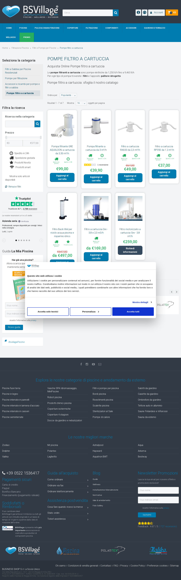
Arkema (142, 451)
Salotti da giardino (147, 388)
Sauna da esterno (147, 417)
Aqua (140, 445)
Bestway (142, 456)
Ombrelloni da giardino (149, 399)
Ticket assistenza (67, 519)
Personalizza (90, 311)
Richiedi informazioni (130, 259)
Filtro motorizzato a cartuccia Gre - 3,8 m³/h (130, 236)
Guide (95, 479)
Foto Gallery (98, 505)
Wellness (96, 484)
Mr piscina (52, 445)
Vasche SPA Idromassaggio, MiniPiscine (62, 390)
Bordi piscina (99, 394)
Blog (96, 473)
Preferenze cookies (157, 565)
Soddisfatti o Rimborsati (13, 505)
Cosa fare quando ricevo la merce (67, 507)
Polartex (51, 451)
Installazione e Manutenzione (105, 490)
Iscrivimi (147, 514)
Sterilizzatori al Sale (103, 411)
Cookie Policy (138, 565)
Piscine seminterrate (12, 417)
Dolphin (6, 451)
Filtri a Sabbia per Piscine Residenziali (18, 71)
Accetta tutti (133, 311)
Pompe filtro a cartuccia (20, 93)
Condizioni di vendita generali (83, 565)
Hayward (97, 451)
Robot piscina (54, 397)
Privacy (124, 565)
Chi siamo (60, 565)
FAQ (116, 565)
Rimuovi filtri (13, 186)
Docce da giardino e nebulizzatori (64, 420)
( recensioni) (168, 526)
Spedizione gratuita (22, 158)
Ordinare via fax (67, 486)
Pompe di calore (101, 417)
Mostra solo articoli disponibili (17, 178)
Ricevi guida (14, 327)
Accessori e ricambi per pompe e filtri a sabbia (22, 86)
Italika (5, 456)
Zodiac (6, 445)
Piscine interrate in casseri (15, 411)
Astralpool (98, 445)
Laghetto (52, 456)
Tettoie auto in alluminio (150, 405)
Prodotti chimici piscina (59, 403)
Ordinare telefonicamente (67, 492)
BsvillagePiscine (17, 342)
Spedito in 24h (19, 153)
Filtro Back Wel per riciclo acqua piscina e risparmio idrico (62, 236)
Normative (97, 495)
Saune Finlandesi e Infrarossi (152, 411)
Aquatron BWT (100, 456)
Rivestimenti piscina (103, 399)
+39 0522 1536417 (20, 473)
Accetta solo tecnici (48, 311)
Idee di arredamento (101, 500)
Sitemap (174, 565)
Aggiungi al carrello (62, 182)
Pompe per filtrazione (16, 78)
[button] (156, 12)
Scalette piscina (101, 405)
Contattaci (105, 565)
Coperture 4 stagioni (57, 414)
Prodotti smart (20, 167)
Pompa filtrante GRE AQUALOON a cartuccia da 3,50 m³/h (62, 150)
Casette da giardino (148, 394)
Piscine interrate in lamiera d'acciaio (20, 405)
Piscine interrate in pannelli (15, 399)
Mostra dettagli (140, 302)
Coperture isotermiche (59, 408)
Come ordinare (67, 480)
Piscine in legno (10, 394)
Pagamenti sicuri (16, 479)
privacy (33, 320)
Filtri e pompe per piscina (106, 388)
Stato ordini (67, 513)
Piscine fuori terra (11, 388)
